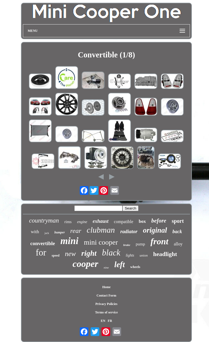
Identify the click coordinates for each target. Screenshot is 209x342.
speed (56, 255)
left (119, 264)
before (158, 220)
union (144, 255)
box (142, 221)
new (70, 253)
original (155, 230)
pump (140, 244)
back (177, 231)
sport (178, 221)
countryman (44, 220)
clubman (101, 229)
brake (126, 245)
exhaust (101, 221)
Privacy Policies (106, 304)
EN (103, 321)
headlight (165, 254)
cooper (85, 264)
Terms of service (106, 312)
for (41, 252)
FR (110, 321)
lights (130, 255)
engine (82, 222)
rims (68, 222)
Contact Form (106, 295)
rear (75, 230)
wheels (135, 267)
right (89, 253)
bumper (59, 232)
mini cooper (101, 242)
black (111, 252)
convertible (42, 243)
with (35, 231)
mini (69, 241)
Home (106, 287)
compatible (123, 221)
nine (106, 267)
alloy (178, 244)
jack (46, 233)
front (159, 241)
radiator (128, 231)
